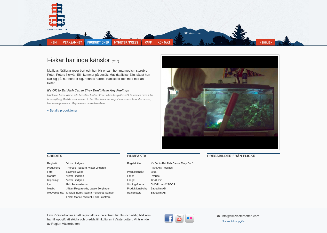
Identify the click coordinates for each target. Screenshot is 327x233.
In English (265, 42)
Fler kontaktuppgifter (234, 221)
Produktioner (98, 42)
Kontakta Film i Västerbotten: (164, 42)
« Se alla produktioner (62, 110)
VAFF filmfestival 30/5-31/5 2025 (148, 42)
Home (53, 42)
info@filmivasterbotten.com (240, 216)
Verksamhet (72, 42)
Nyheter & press (126, 42)
